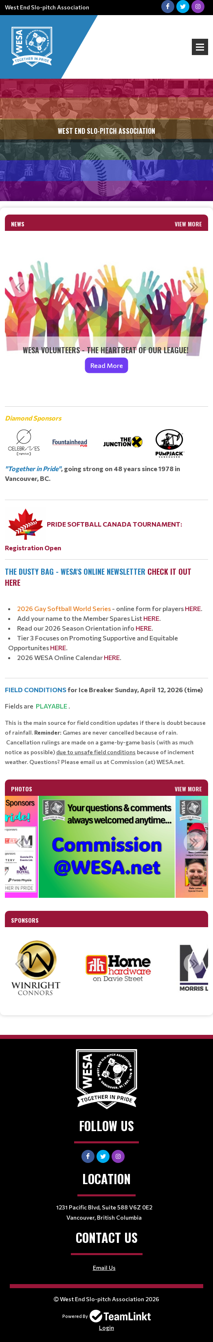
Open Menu (200, 47)
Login (106, 1327)
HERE (193, 608)
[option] (106, 307)
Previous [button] (19, 287)
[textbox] (106, 578)
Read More (106, 365)
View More (188, 223)
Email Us (104, 1267)
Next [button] (194, 287)
